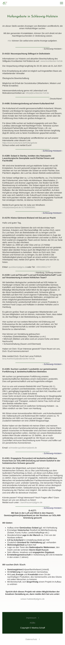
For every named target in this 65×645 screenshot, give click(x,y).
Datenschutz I (33, 639)
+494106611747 (43, 267)
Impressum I (32, 618)
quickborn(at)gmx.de (18, 267)
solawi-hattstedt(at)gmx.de (32, 599)
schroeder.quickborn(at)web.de (23, 448)
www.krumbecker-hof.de (51, 61)
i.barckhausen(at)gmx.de (31, 502)
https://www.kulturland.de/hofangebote (19, 143)
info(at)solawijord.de (11, 207)
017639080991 (28, 207)
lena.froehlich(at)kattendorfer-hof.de (18, 359)
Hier (10, 41)
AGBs (32, 623)
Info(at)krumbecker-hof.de (37, 93)
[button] (61, 3)
